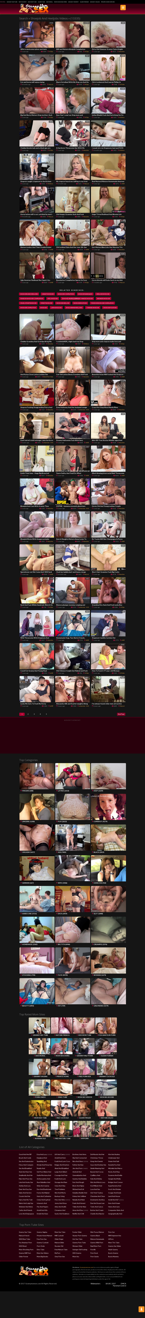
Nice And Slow (76, 1165)
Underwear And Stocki (115, 1161)
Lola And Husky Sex (25, 1186)
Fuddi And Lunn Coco (61, 1165)
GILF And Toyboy (95, 1196)
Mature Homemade (96, 1242)
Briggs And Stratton (61, 1168)
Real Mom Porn (95, 1249)
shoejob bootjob (83, 303)
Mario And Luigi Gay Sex (26, 1206)
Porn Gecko (94, 1260)
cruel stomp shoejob (28, 303)
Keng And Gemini (95, 1165)
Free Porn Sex (41, 1242)
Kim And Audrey (113, 1158)
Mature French (23, 1239)
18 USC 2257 (110, 1287)
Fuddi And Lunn (59, 1182)
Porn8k (92, 1253)
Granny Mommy (73, 2)
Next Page (119, 716)
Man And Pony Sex (24, 1182)
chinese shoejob (96, 308)
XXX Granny (76, 1256)
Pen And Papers (42, 1210)
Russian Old (58, 1249)
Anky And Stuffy (59, 1210)
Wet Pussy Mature (96, 1235)
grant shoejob (49, 294)
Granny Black (94, 1239)
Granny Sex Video (113, 1249)
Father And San (77, 1168)
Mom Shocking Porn (60, 2)
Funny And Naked (42, 1196)
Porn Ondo (40, 1249)
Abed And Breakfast (61, 1172)
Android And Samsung (79, 1175)
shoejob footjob (115, 308)
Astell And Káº (112, 1203)
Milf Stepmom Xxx (114, 1239)
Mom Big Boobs (42, 1260)
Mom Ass (75, 1260)
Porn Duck (93, 1256)
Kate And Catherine (43, 1199)
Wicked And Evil (77, 1192)
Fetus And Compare (25, 1168)
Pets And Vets (59, 1203)
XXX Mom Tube (32, 2)
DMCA (123, 1287)
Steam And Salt (112, 1165)
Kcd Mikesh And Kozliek (97, 1189)
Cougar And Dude (113, 1196)
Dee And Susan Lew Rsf (97, 1206)
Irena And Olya (59, 1189)
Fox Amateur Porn (24, 1246)
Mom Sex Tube (59, 1235)
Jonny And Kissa (60, 1206)
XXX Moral (49, 2)
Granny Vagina (95, 2)
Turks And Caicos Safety (97, 1210)
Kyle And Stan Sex (24, 1175)
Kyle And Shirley (95, 1182)
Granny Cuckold (42, 1246)
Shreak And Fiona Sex (43, 1168)
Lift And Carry (59, 1158)
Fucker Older (76, 1235)
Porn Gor (111, 1235)
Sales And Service (24, 1196)
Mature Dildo (59, 1246)
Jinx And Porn (76, 1172)
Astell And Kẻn (41, 1213)
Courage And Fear (60, 1179)
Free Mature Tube (60, 1253)
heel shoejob (54, 299)
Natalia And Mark (77, 1203)
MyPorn (57, 1256)
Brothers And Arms (78, 1158)
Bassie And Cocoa (96, 1175)
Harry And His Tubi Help (26, 1203)
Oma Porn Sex (59, 1260)
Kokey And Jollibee (78, 1199)
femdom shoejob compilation (32, 299)
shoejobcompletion (28, 308)
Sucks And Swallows (61, 1217)
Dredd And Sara (41, 1217)
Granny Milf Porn (24, 1256)
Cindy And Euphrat (42, 1203)
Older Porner (84, 2)
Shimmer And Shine (25, 1210)
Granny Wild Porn (95, 1246)
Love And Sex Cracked (97, 1192)
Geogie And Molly (113, 1182)
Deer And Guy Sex (24, 1192)
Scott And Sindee (113, 1192)
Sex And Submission (25, 1165)
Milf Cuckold (58, 1239)
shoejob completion (68, 294)
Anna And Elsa (76, 1213)
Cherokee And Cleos (96, 1199)
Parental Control (119, 1289)
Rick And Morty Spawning (62, 1196)
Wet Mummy (23, 2)
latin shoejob (58, 308)
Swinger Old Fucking (78, 1253)
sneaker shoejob (108, 299)
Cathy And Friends (24, 1213)
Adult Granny (112, 1253)
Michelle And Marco (114, 1172)
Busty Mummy (112, 1260)
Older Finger (59, 1242)
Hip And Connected (78, 1161)
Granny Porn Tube (78, 1246)
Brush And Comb (24, 1161)
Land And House (113, 1199)
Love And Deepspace (25, 1217)
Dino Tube (40, 1253)
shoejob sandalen (88, 294)
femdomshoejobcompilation (107, 303)
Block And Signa (77, 1189)
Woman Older (76, 1249)
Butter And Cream (96, 1213)
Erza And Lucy (41, 1158)
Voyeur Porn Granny (78, 1239)
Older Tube (41, 2)
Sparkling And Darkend (44, 1165)
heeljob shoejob (107, 294)
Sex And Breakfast (24, 1172)
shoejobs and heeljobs (29, 294)
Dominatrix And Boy (96, 1203)
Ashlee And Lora (24, 1189)
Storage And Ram (60, 1186)
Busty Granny (112, 1256)
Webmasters (95, 1287)
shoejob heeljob (65, 303)
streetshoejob (48, 303)
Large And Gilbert (60, 1175)
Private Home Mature (108, 2)
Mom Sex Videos (42, 1256)
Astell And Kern (59, 1161)
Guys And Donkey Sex (97, 1168)
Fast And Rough (77, 1186)
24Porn (110, 1242)
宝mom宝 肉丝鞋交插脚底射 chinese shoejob (80, 299)
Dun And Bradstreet (43, 1192)
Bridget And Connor (114, 1186)
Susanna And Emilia (114, 1179)
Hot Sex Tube (76, 1242)
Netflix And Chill (77, 1217)
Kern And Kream (113, 1206)
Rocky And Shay (113, 1175)
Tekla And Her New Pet (79, 1210)
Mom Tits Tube (112, 1246)
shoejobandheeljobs (77, 308)
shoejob (45, 308)
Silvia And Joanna (42, 1189)
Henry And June (113, 1210)
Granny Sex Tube (12, 2)
